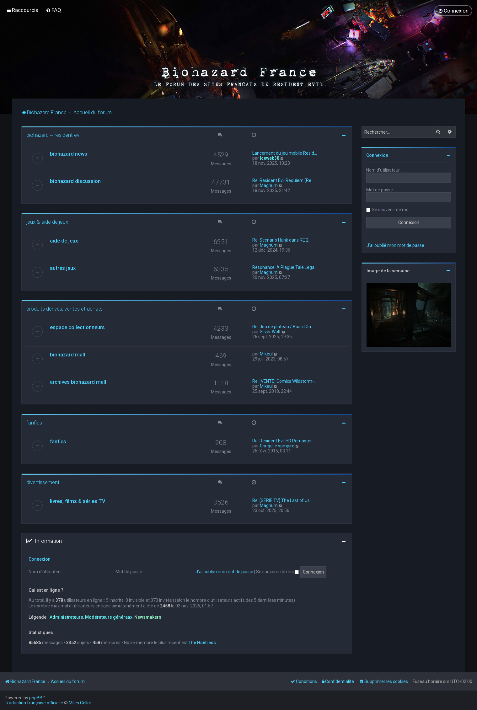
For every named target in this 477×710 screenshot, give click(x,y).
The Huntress (202, 642)
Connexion (40, 558)
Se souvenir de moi (277, 571)
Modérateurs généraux (108, 616)
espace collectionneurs (77, 327)
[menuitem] (53, 10)
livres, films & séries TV (77, 501)
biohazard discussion (75, 181)
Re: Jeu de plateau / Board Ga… (283, 326)
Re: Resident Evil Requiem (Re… (283, 180)
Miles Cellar (80, 702)
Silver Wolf (270, 331)
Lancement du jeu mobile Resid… (284, 152)
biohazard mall (67, 354)
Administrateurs (66, 616)
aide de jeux (64, 240)
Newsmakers (147, 616)
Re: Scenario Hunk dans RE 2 (280, 239)
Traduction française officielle (34, 702)
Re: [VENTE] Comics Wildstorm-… (284, 380)
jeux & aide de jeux (47, 221)
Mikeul (266, 353)
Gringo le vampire (277, 445)
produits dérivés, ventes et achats (64, 308)
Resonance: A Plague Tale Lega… (284, 267)
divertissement (43, 482)
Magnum (269, 185)
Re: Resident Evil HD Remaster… (283, 440)
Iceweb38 (269, 157)
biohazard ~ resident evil (53, 134)
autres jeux (63, 267)
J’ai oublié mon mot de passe (224, 571)
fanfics (34, 422)
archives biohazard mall (78, 381)
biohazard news (68, 153)
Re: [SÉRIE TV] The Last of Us (281, 500)
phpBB (35, 697)
